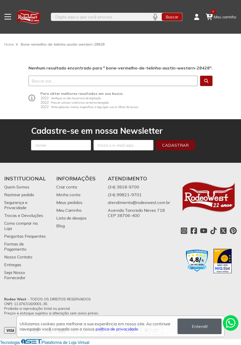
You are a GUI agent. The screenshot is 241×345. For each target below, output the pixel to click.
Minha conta (68, 194)
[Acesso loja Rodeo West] (197, 17)
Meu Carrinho (69, 210)
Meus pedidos (69, 202)
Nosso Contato (18, 256)
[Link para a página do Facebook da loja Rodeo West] (193, 230)
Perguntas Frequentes (25, 236)
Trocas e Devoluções (23, 215)
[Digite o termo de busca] (99, 17)
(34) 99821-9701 (125, 194)
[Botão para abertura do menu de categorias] (8, 17)
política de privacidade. (117, 329)
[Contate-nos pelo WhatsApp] (230, 323)
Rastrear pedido (19, 194)
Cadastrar (175, 145)
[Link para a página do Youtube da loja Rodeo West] (203, 230)
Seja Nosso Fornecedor (14, 275)
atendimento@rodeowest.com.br (139, 202)
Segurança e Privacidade (15, 205)
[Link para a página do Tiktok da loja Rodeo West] (213, 230)
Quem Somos (16, 186)
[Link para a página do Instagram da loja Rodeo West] (184, 230)
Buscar (172, 16)
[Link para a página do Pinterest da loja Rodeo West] (233, 230)
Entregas (12, 264)
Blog (60, 225)
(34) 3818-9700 (123, 186)
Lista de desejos (71, 218)
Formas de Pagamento (15, 246)
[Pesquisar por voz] (155, 17)
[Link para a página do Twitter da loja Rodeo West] (223, 230)
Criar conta (66, 186)
